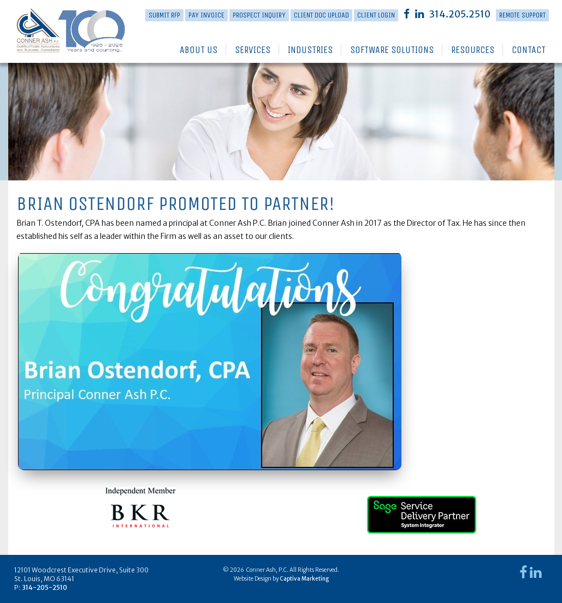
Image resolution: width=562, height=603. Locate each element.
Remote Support (522, 15)
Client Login (376, 15)
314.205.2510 (459, 14)
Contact (529, 50)
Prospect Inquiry (259, 15)
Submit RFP (164, 15)
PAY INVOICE (206, 15)
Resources (472, 50)
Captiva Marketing (304, 578)
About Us (198, 50)
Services (252, 50)
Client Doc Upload (321, 15)
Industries (310, 50)
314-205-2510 (44, 587)
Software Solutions (392, 50)
